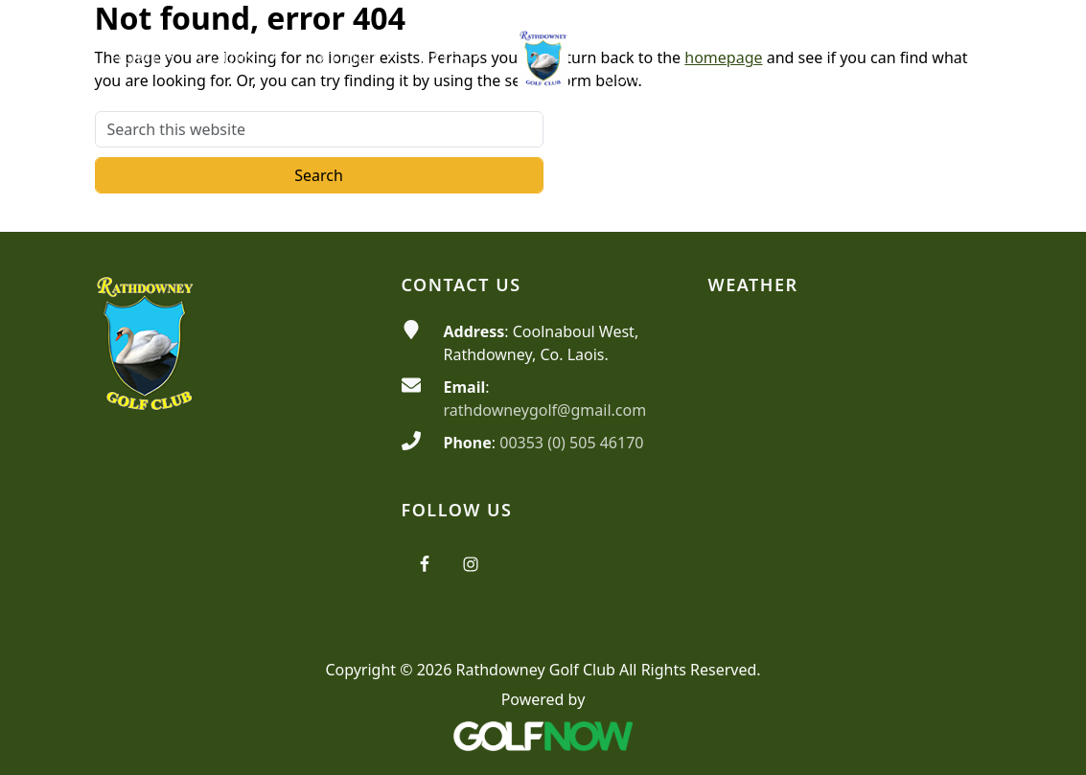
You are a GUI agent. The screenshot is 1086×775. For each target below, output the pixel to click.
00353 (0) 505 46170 (571, 442)
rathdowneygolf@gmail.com (545, 410)
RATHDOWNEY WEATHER (850, 392)
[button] (142, 59)
